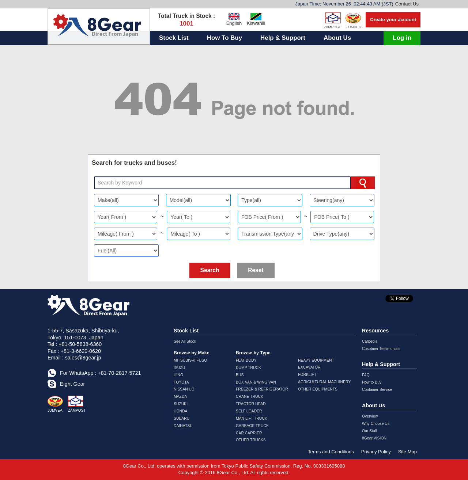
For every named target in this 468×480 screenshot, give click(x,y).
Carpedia (369, 341)
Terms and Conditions (331, 451)
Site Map (407, 451)
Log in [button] (402, 37)
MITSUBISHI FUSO (190, 360)
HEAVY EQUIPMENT (316, 360)
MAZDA (180, 397)
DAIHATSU (183, 426)
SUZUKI (181, 404)
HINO (178, 375)
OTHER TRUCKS (251, 440)
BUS (240, 375)
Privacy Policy (376, 451)
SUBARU (181, 418)
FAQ (366, 375)
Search (209, 270)
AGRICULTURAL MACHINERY (324, 382)
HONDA (181, 411)
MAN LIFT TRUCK (251, 418)
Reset (255, 270)
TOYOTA (181, 382)
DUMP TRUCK (248, 368)
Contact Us (407, 4)
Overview (370, 416)
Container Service (377, 390)
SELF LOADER (249, 411)
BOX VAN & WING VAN (256, 382)
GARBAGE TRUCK (252, 426)
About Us (337, 37)
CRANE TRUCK (249, 397)
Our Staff (369, 431)
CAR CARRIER (249, 433)
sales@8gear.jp (83, 358)
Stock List (174, 37)
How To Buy (224, 37)
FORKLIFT (307, 375)
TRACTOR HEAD (251, 404)
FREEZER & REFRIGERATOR (262, 389)
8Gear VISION (374, 438)
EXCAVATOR (309, 367)
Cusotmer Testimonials (381, 349)
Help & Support (282, 37)
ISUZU (179, 368)
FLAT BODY (246, 360)
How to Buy (371, 382)
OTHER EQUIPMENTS (317, 389)
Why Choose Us (375, 424)
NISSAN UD (184, 389)
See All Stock (185, 341)
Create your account (393, 19)
